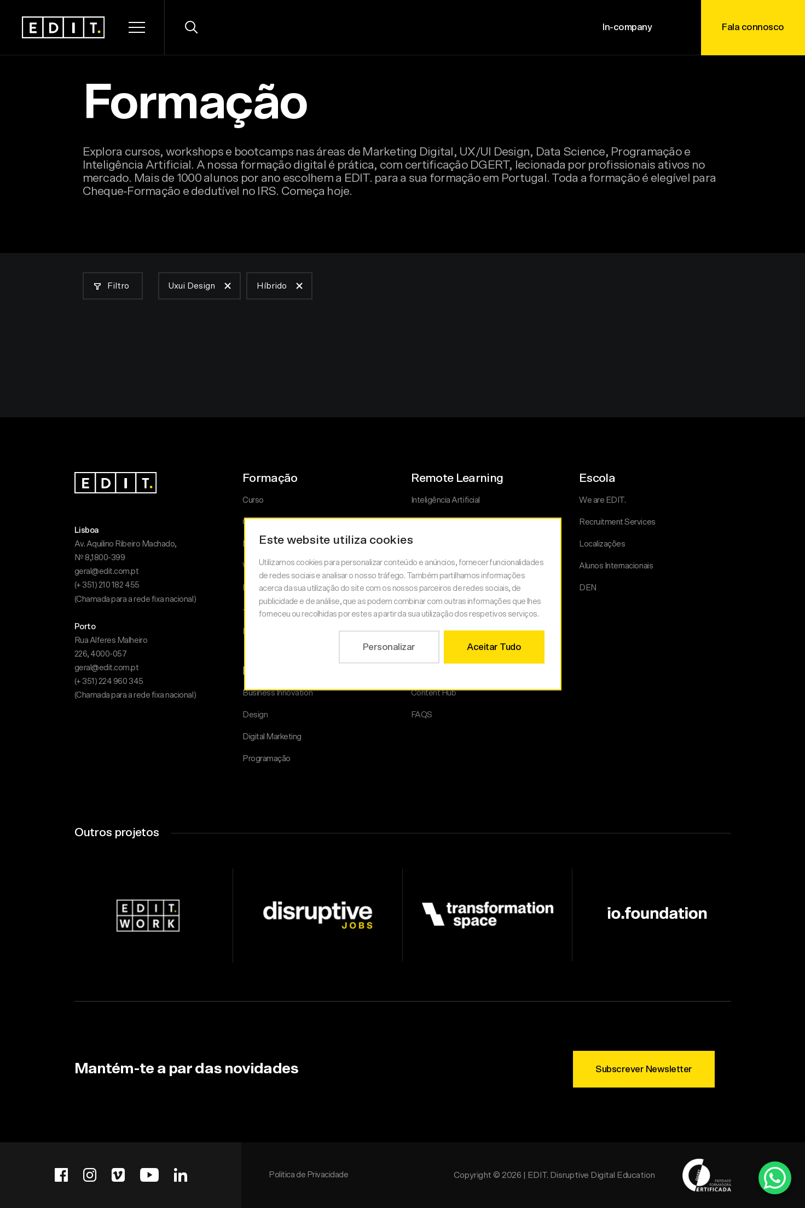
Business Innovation (277, 693)
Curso (253, 500)
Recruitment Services (617, 522)
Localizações (602, 544)
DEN (587, 588)
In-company (627, 27)
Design (255, 715)
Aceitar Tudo (494, 646)
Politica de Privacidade (308, 1175)
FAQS (421, 715)
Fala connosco (753, 27)
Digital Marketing (272, 737)
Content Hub (433, 693)
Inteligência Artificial (445, 500)
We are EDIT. (602, 500)
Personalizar (388, 646)
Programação (266, 759)
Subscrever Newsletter (643, 1069)
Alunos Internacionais (616, 566)
